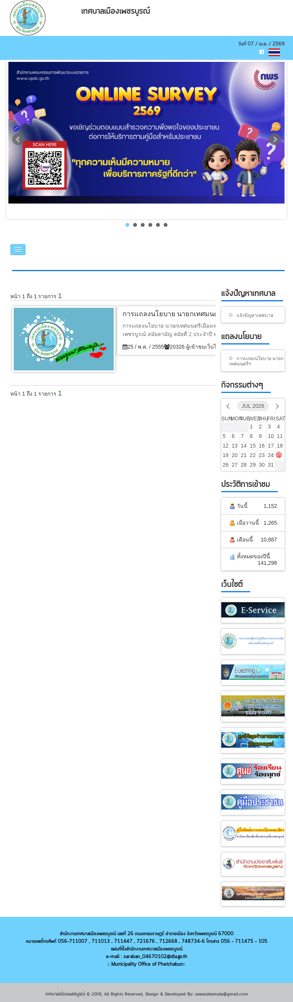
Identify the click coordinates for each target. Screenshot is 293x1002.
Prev (18, 139)
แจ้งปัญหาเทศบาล (255, 315)
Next (275, 139)
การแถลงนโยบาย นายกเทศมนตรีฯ (256, 361)
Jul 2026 (252, 406)
